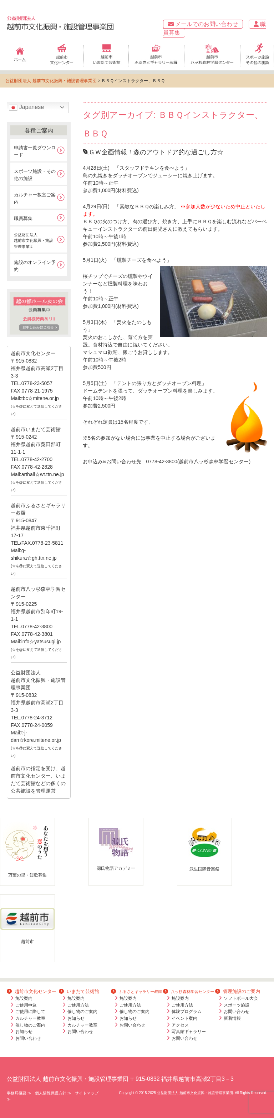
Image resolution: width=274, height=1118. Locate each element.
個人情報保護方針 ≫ (53, 1093)
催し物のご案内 (30, 1025)
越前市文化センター (31, 991)
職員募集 (23, 218)
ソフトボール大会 (241, 998)
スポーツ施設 (236, 1005)
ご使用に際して (30, 1011)
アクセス (180, 1025)
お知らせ (23, 1031)
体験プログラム (187, 1011)
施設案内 (23, 998)
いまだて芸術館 (79, 991)
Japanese (26, 107)
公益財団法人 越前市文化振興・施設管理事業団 (50, 80)
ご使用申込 (26, 1005)
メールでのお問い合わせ (203, 24)
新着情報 (232, 1018)
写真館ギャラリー (189, 1031)
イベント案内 (184, 1018)
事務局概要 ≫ (19, 1093)
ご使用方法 (78, 1005)
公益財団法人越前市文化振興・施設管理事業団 (33, 241)
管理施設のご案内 (237, 991)
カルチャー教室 (30, 1018)
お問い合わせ (28, 1038)
